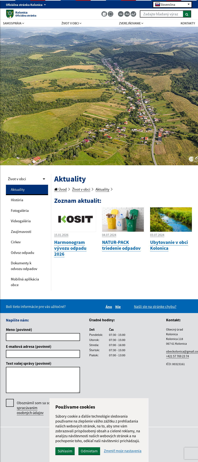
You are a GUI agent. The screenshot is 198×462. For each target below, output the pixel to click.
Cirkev (16, 242)
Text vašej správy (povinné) (28, 363)
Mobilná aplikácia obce (25, 282)
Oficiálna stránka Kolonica (26, 5)
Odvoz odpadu (22, 252)
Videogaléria (21, 221)
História (17, 199)
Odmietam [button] (89, 451)
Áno (109, 306)
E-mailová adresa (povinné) (28, 346)
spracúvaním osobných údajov (30, 410)
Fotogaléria (20, 210)
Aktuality (18, 189)
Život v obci (17, 178)
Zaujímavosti (21, 231)
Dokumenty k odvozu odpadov (24, 266)
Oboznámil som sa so (33, 407)
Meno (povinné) (19, 329)
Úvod (60, 189)
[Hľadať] (187, 13)
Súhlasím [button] (65, 451)
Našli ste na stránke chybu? (155, 306)
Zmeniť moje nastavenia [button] (122, 451)
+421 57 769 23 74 (177, 356)
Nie (118, 306)
